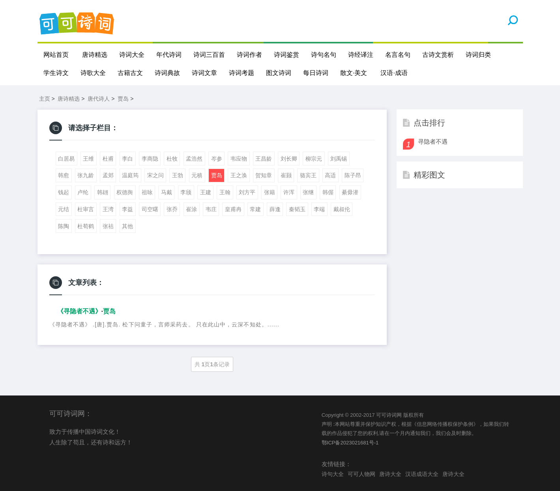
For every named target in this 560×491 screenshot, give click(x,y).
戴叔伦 (341, 209)
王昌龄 (263, 159)
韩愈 (63, 175)
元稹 (196, 175)
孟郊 (108, 175)
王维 (88, 159)
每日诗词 (315, 72)
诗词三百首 (209, 54)
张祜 (108, 226)
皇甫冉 (233, 209)
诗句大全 (333, 474)
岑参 (216, 159)
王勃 (177, 175)
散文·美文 (353, 72)
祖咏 (147, 192)
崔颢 (286, 175)
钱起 (63, 192)
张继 (308, 192)
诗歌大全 (93, 72)
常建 (255, 209)
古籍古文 (130, 72)
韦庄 (211, 209)
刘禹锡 (338, 159)
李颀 (185, 192)
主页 (44, 99)
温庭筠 (130, 175)
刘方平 (247, 192)
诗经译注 (360, 54)
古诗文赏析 (438, 54)
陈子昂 (353, 175)
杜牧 (172, 159)
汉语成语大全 (421, 474)
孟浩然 (194, 159)
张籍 (269, 192)
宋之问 (155, 175)
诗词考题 (241, 72)
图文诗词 (278, 72)
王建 (205, 192)
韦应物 (238, 159)
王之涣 (238, 175)
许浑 (288, 192)
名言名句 (397, 54)
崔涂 (191, 209)
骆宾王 (308, 175)
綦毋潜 (350, 192)
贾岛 (123, 99)
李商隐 (150, 159)
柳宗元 (313, 159)
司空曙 (150, 209)
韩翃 (102, 192)
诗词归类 (478, 54)
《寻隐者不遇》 (79, 311)
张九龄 (85, 175)
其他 (127, 226)
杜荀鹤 (85, 226)
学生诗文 (56, 72)
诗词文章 (204, 72)
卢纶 (82, 192)
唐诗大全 (390, 474)
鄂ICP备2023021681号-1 (350, 443)
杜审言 (85, 209)
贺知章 (263, 175)
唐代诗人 (99, 99)
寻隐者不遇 (433, 141)
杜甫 (108, 159)
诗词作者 (249, 54)
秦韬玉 (297, 209)
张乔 (172, 209)
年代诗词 (169, 54)
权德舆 (124, 192)
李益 (127, 209)
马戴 (166, 192)
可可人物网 (361, 474)
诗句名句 (323, 54)
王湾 (108, 209)
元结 (63, 209)
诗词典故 (167, 72)
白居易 (66, 159)
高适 (330, 175)
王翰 (224, 192)
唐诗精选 (94, 54)
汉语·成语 (393, 72)
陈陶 (63, 226)
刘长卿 (289, 159)
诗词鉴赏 (286, 54)
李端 (319, 209)
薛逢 (275, 209)
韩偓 (327, 192)
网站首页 (56, 54)
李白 (127, 159)
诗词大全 (131, 54)
